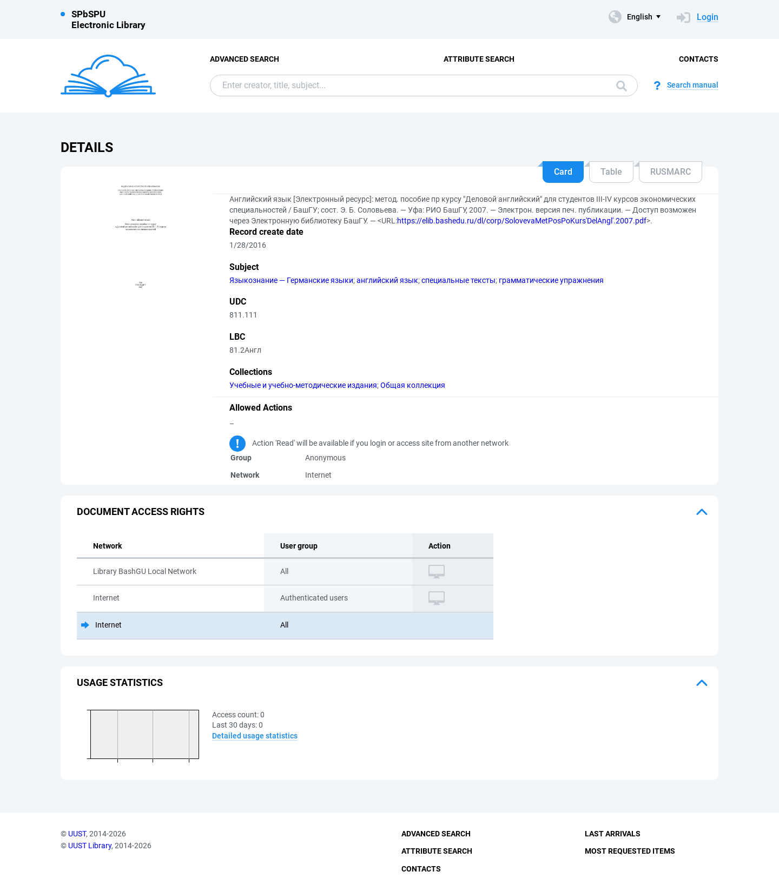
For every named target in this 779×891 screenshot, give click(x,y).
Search (621, 86)
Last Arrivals (613, 833)
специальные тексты (458, 280)
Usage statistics (120, 682)
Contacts (698, 59)
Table (611, 172)
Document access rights (140, 511)
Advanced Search (244, 59)
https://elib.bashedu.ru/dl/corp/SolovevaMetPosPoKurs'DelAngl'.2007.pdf (521, 220)
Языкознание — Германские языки (291, 280)
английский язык (387, 280)
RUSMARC (670, 172)
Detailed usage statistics (255, 735)
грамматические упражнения (551, 280)
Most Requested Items (630, 851)
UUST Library (89, 845)
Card (563, 172)
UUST (77, 833)
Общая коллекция (412, 385)
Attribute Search (479, 59)
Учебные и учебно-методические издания (303, 385)
